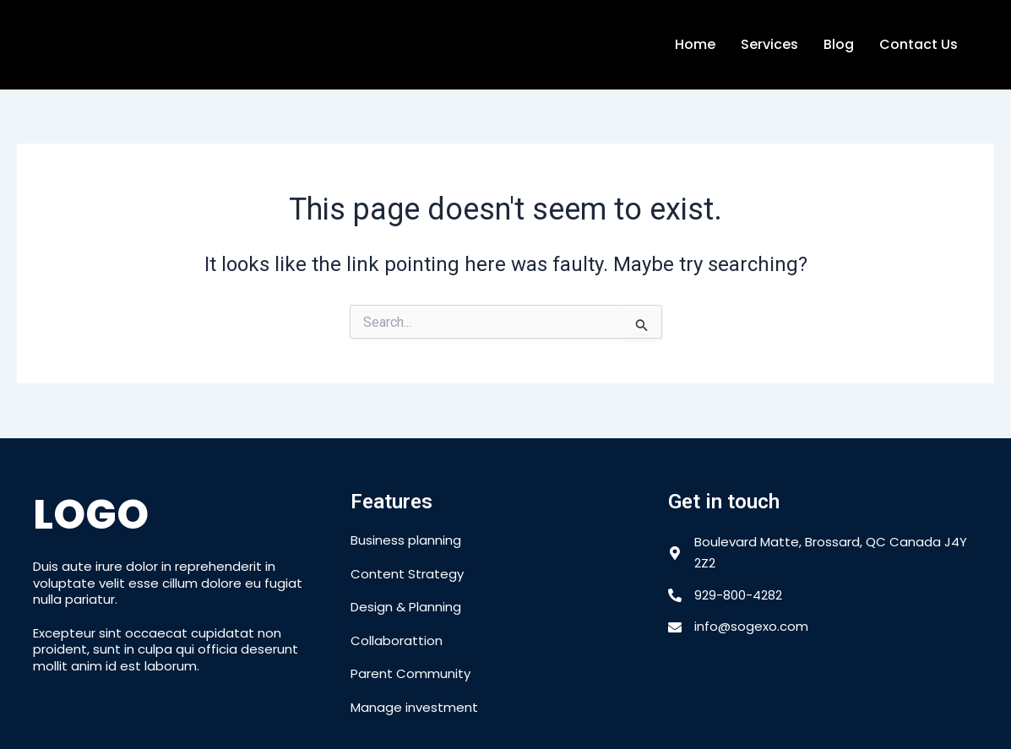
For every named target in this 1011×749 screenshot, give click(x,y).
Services (769, 44)
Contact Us (918, 44)
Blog (838, 44)
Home (695, 44)
